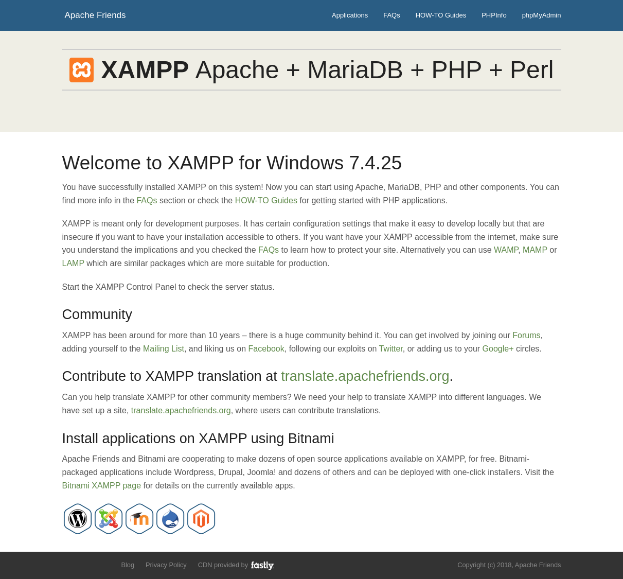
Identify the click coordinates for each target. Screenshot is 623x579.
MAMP (535, 249)
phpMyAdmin (541, 15)
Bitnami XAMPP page (101, 485)
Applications (350, 15)
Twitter (391, 348)
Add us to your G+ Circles (103, 564)
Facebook (266, 348)
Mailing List (163, 348)
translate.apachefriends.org (365, 376)
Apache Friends (95, 15)
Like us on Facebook (86, 564)
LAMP (73, 263)
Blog (127, 565)
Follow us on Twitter (68, 564)
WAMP (506, 249)
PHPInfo (494, 15)
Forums (526, 335)
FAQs (391, 15)
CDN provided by (236, 565)
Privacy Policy (166, 565)
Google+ (498, 348)
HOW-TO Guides (441, 15)
